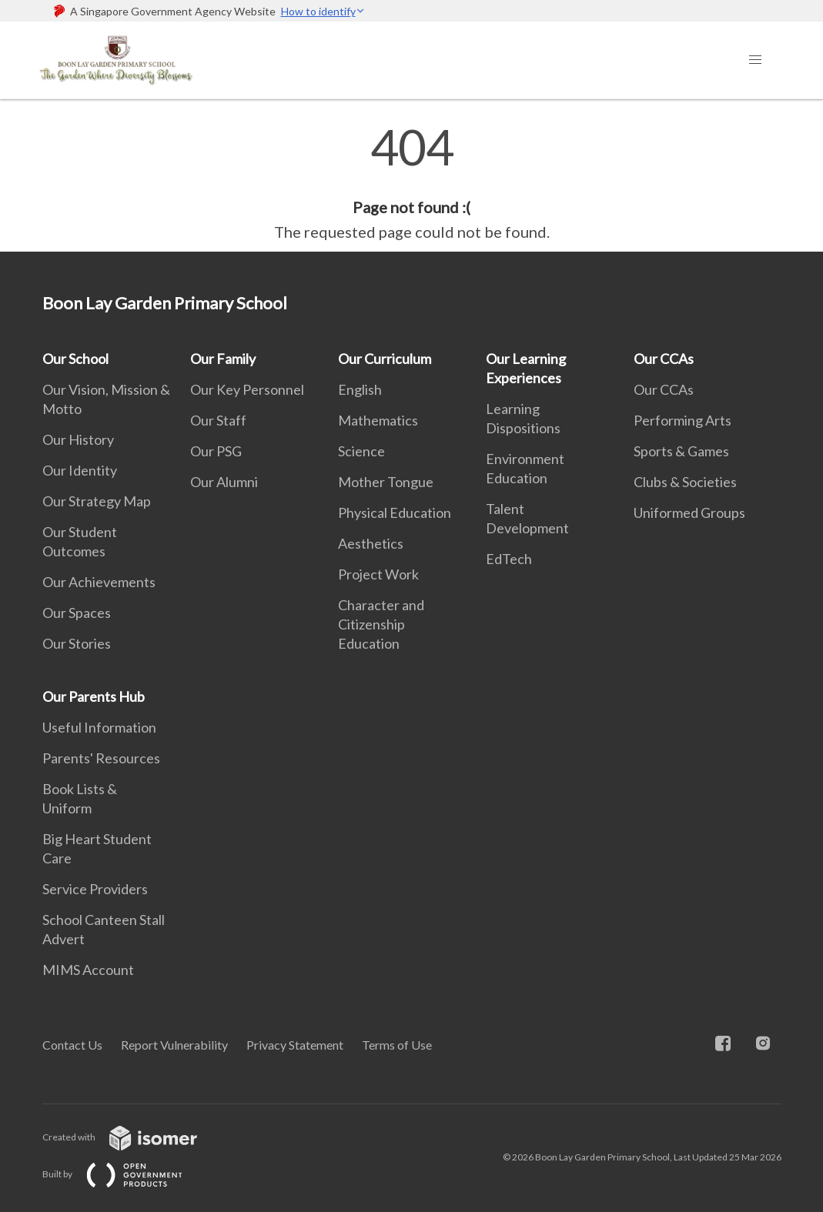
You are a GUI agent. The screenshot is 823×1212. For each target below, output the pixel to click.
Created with (132, 1137)
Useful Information (99, 727)
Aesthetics (370, 543)
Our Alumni (224, 481)
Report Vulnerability (174, 1044)
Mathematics (378, 420)
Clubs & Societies (685, 481)
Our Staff (218, 420)
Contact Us (72, 1044)
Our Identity (79, 470)
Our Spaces (76, 612)
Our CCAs (664, 358)
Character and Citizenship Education (381, 624)
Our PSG (216, 450)
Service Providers (95, 888)
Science (361, 450)
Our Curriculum (384, 358)
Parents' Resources (101, 758)
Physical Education (394, 512)
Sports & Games (681, 450)
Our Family (223, 358)
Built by (124, 1174)
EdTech (509, 558)
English (360, 389)
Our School (75, 358)
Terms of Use (397, 1044)
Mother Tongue (385, 481)
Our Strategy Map (96, 500)
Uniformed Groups (689, 512)
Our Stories (76, 643)
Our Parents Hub (93, 696)
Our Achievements (99, 581)
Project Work (378, 574)
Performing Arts (682, 420)
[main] (411, 183)
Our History (78, 439)
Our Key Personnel (247, 389)
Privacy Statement (294, 1044)
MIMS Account (88, 969)
